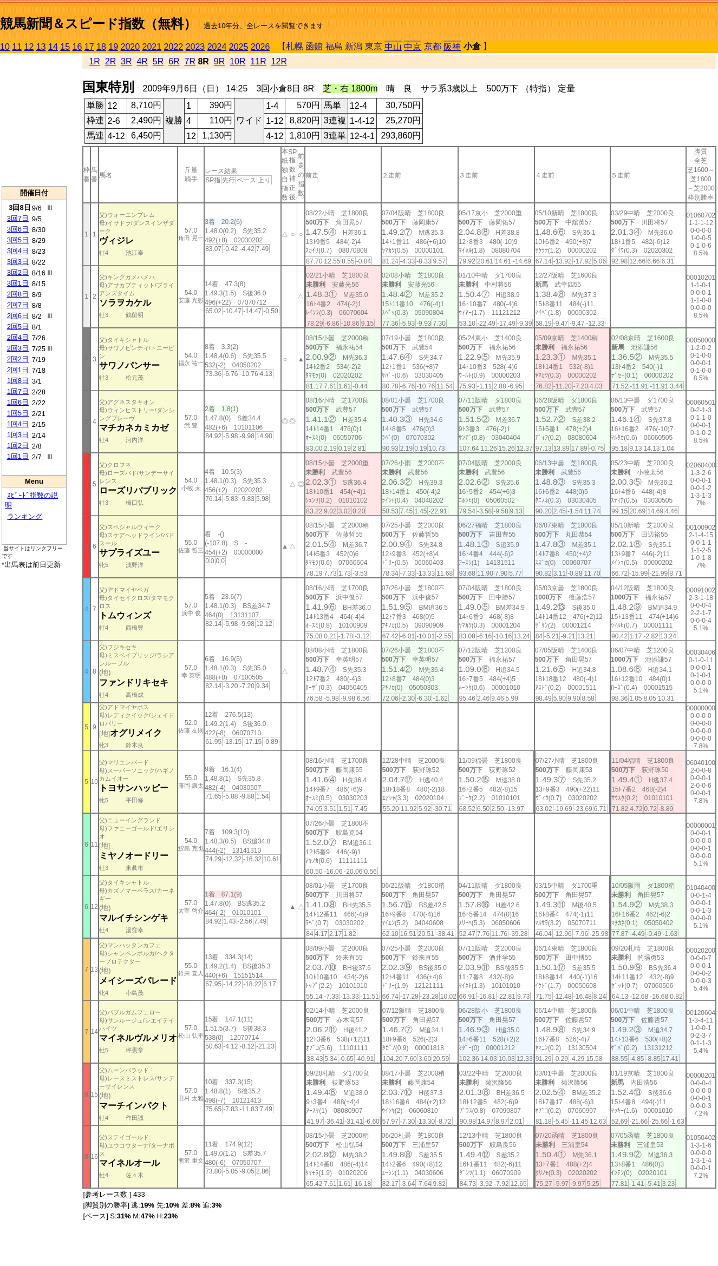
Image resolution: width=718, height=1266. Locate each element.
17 (89, 46)
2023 (195, 46)
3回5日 (18, 240)
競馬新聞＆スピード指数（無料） (98, 23)
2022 (174, 46)
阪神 (452, 46)
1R (94, 61)
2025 (239, 46)
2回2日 (18, 359)
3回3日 (18, 262)
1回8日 (18, 381)
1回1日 (18, 456)
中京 (412, 46)
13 (41, 46)
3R (126, 61)
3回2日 (18, 272)
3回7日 (18, 218)
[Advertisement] (34, 119)
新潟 (353, 46)
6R (173, 61)
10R (237, 61)
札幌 (294, 46)
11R (258, 61)
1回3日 (18, 435)
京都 (432, 46)
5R (158, 61)
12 (29, 46)
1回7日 (18, 391)
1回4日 (18, 424)
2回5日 (18, 326)
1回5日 (18, 413)
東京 (373, 46)
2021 (152, 46)
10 (5, 46)
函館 (314, 46)
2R (110, 61)
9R (219, 61)
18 (101, 46)
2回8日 (18, 294)
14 (53, 46)
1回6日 (18, 402)
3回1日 (18, 283)
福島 (334, 46)
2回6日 (18, 316)
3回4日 (18, 251)
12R (279, 61)
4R (141, 61)
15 (65, 46)
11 (17, 46)
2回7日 (18, 305)
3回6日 (18, 229)
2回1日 (18, 370)
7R (189, 61)
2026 (260, 46)
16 (77, 46)
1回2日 (18, 445)
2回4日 (18, 337)
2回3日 (18, 348)
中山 (393, 46)
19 (113, 46)
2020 (130, 46)
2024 (217, 46)
